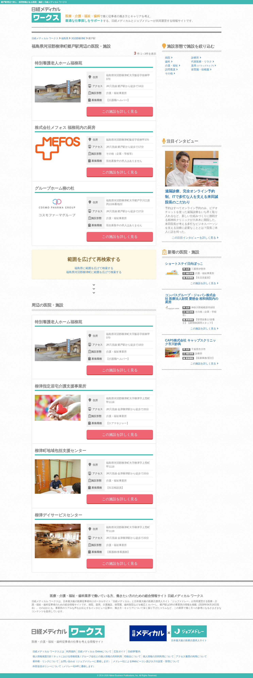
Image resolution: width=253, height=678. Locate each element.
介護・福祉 (172, 65)
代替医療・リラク (202, 61)
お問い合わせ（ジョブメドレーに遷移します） (86, 661)
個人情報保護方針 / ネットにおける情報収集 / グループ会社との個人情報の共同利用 (77, 656)
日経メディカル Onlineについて (94, 651)
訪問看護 (171, 69)
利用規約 (71, 651)
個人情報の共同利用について (158, 656)
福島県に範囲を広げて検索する (94, 268)
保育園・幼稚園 (201, 69)
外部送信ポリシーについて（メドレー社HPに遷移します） (64, 666)
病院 (169, 57)
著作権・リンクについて (46, 661)
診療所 (196, 57)
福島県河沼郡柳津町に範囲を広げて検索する (94, 272)
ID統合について (132, 656)
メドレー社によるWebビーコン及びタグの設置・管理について (146, 661)
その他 (170, 73)
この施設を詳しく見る (120, 111)
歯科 (169, 61)
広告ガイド (120, 651)
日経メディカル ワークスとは (48, 651)
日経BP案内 (134, 651)
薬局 (203, 65)
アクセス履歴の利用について (191, 656)
